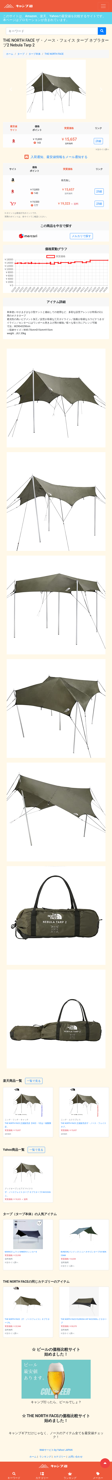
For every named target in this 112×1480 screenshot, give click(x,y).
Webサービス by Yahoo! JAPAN (56, 1450)
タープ (20, 54)
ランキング (45, 1456)
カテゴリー (60, 1456)
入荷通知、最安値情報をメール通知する (59, 157)
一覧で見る (34, 1080)
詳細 (98, 141)
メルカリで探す (81, 236)
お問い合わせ (75, 1456)
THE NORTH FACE (54, 54)
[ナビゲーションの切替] (103, 6)
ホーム (9, 54)
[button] (11, 89)
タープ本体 (34, 54)
